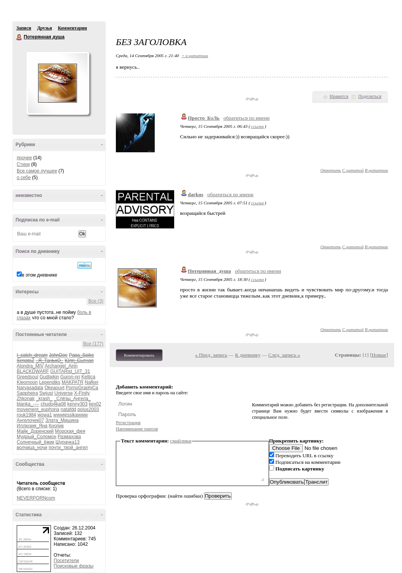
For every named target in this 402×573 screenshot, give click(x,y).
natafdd (68, 409)
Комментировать (139, 355)
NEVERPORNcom (36, 498)
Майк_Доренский (35, 431)
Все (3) (95, 301)
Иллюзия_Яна (32, 425)
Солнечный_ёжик (35, 442)
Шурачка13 (68, 442)
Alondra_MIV (30, 366)
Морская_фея (70, 431)
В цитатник (376, 170)
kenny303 (77, 404)
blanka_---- (28, 404)
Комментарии (72, 28)
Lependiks (49, 382)
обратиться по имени (247, 118)
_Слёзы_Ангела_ (72, 398)
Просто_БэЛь (204, 118)
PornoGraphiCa (82, 387)
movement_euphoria (38, 409)
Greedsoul (27, 377)
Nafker (91, 382)
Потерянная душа (19, 37)
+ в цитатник (195, 55)
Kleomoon (27, 382)
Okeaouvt (54, 387)
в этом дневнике (39, 275)
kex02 (95, 404)
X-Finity (82, 393)
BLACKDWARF (33, 371)
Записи (23, 28)
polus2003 (88, 409)
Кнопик (56, 425)
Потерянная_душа (209, 271)
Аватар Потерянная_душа (57, 83)
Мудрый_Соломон (36, 436)
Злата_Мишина (62, 420)
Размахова (69, 436)
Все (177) (93, 344)
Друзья (44, 28)
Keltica (88, 377)
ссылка (257, 126)
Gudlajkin (49, 377)
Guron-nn (70, 377)
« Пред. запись (211, 355)
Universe (63, 393)
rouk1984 (26, 415)
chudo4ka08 (53, 404)
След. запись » (284, 355)
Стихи (23, 164)
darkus (195, 194)
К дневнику (248, 355)
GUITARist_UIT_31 (70, 371)
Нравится (339, 96)
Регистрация (128, 422)
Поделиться (369, 96)
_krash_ (44, 398)
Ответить (330, 170)
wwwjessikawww (70, 415)
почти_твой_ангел (68, 447)
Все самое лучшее (37, 171)
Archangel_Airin (61, 366)
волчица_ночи (32, 447)
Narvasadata (30, 387)
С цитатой (353, 170)
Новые (379, 355)
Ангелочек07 (30, 420)
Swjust (46, 393)
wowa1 (44, 415)
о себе (24, 177)
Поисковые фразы (73, 566)
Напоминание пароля (137, 429)
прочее (24, 157)
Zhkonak (26, 398)
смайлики (181, 441)
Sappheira (27, 393)
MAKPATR (72, 382)
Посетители (66, 560)
